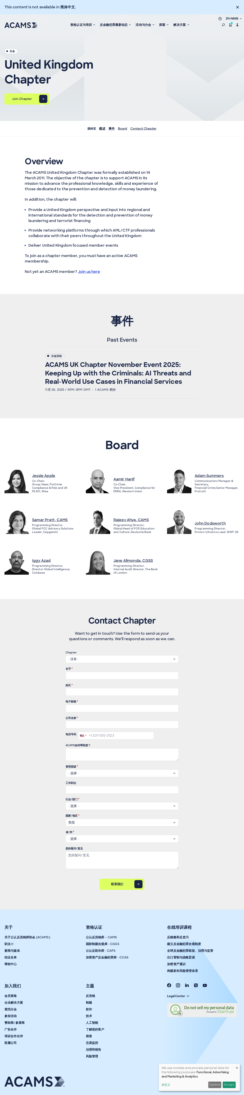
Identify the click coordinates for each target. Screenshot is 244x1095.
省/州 (69, 832)
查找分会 (10, 1009)
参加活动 (10, 1016)
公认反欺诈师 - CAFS (101, 951)
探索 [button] (162, 25)
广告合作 (10, 1029)
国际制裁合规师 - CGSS (102, 944)
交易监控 (92, 1043)
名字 (68, 669)
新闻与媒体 (12, 951)
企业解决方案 (13, 1003)
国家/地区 (72, 815)
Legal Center (178, 996)
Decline (214, 1084)
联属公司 (10, 1043)
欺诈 (89, 1009)
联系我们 (117, 884)
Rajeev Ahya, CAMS (131, 519)
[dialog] (199, 1077)
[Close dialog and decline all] (237, 1066)
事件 (112, 129)
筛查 (89, 1036)
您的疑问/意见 (74, 848)
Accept (229, 1084)
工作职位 (71, 783)
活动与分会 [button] (144, 25)
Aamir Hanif (124, 479)
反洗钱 (90, 996)
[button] (223, 24)
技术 (89, 1016)
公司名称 (71, 718)
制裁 (89, 1003)
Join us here (89, 271)
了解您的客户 (95, 1029)
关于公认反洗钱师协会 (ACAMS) (27, 937)
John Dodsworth (210, 523)
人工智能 (92, 1023)
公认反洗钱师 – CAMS (101, 937)
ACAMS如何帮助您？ (78, 745)
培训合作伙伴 (13, 1036)
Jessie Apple (43, 475)
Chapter (71, 652)
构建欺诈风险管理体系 (182, 971)
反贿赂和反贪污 (178, 937)
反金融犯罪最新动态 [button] (114, 25)
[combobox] (83, 735)
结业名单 (10, 957)
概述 (102, 129)
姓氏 (68, 685)
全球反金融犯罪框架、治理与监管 (190, 951)
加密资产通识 (176, 964)
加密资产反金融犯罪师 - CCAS (107, 957)
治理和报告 (93, 1050)
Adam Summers (209, 475)
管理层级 (71, 766)
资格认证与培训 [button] (81, 25)
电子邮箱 (71, 701)
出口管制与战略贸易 (181, 957)
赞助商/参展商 (14, 1023)
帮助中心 (10, 964)
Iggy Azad (41, 560)
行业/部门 (72, 799)
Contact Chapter (143, 129)
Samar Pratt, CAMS (50, 519)
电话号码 (71, 734)
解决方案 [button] (180, 25)
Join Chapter (22, 99)
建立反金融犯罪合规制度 (184, 944)
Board (122, 129)
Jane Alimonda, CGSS (133, 560)
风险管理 (92, 1056)
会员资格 (10, 996)
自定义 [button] (166, 1084)
